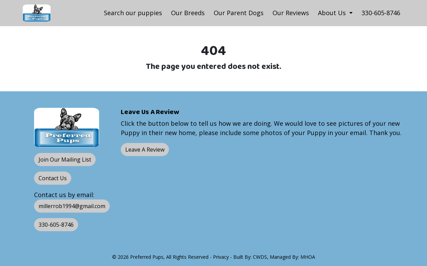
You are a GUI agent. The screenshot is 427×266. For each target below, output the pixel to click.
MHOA (307, 257)
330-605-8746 (381, 13)
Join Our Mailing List (65, 159)
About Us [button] (333, 13)
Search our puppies (133, 13)
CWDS (260, 257)
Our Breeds (188, 13)
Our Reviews (291, 13)
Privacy (221, 257)
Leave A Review (144, 149)
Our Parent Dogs (239, 13)
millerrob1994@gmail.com (72, 206)
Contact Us (53, 178)
